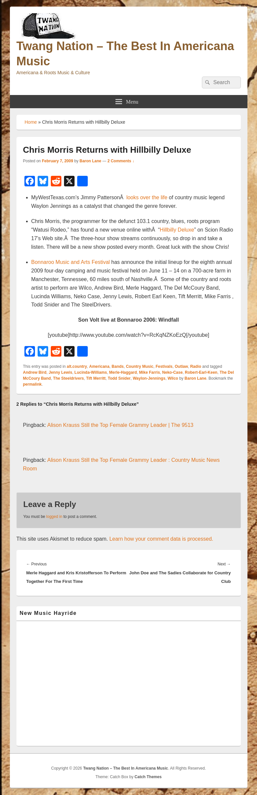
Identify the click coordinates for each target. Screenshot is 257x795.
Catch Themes (148, 777)
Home (31, 122)
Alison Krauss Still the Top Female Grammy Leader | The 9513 (120, 425)
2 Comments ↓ (121, 161)
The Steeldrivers (68, 378)
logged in (54, 516)
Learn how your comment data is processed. (161, 539)
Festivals (164, 366)
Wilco (173, 378)
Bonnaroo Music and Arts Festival (70, 262)
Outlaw (181, 366)
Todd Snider (119, 378)
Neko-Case (172, 372)
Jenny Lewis (60, 372)
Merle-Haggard (123, 372)
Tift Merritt (96, 378)
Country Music (139, 366)
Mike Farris (149, 372)
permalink (32, 384)
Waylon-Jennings (149, 378)
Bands (118, 366)
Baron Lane (90, 161)
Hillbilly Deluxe (177, 230)
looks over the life (147, 197)
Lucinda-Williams (91, 372)
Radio (195, 366)
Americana (99, 366)
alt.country (77, 366)
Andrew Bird (35, 372)
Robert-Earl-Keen (201, 372)
